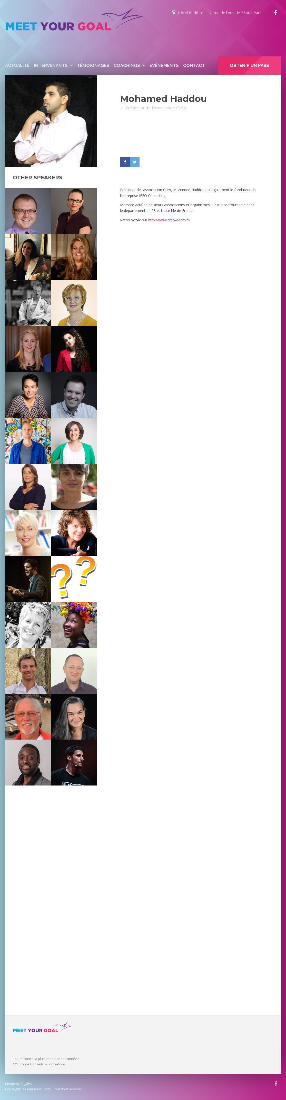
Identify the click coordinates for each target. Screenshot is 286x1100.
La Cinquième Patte (36, 1089)
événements (164, 65)
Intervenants (51, 65)
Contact (194, 65)
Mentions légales (18, 1083)
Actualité (17, 65)
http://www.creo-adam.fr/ (169, 220)
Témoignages (93, 65)
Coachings (127, 65)
